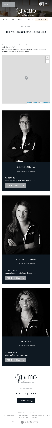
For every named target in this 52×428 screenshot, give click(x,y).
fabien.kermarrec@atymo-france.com (19, 180)
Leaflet (29, 102)
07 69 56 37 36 (11, 352)
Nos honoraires (11, 415)
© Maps (35, 102)
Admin (48, 415)
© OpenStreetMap (45, 102)
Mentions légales (37, 415)
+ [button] (47, 58)
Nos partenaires (23, 415)
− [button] (47, 61)
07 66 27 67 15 (11, 270)
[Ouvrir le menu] (8, 4)
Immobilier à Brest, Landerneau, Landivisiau (18, 19)
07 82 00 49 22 (11, 178)
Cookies (34, 417)
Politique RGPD (23, 417)
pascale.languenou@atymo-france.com (20, 273)
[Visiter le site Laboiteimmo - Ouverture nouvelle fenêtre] (29, 422)
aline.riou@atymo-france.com (16, 355)
